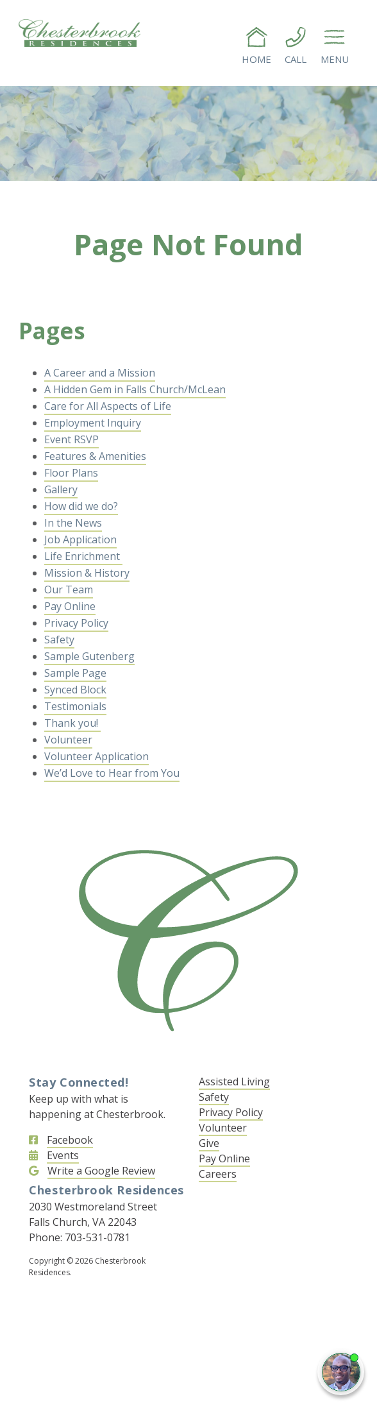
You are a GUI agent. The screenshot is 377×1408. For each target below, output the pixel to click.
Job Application (80, 539)
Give (209, 1143)
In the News (73, 523)
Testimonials (75, 706)
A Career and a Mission (99, 373)
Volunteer (68, 740)
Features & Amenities (95, 456)
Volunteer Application (96, 756)
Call (295, 45)
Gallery (61, 489)
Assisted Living (234, 1081)
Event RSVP (71, 439)
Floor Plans (71, 473)
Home (256, 45)
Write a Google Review (101, 1171)
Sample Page (75, 673)
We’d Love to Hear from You (112, 773)
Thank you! (72, 723)
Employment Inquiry (92, 423)
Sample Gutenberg (89, 656)
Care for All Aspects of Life (107, 406)
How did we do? (81, 506)
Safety (59, 639)
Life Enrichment (83, 556)
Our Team (68, 589)
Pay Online (70, 606)
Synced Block (75, 690)
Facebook (70, 1140)
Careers (218, 1174)
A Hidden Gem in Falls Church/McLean (135, 389)
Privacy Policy (76, 623)
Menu (335, 45)
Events (63, 1155)
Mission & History (87, 573)
